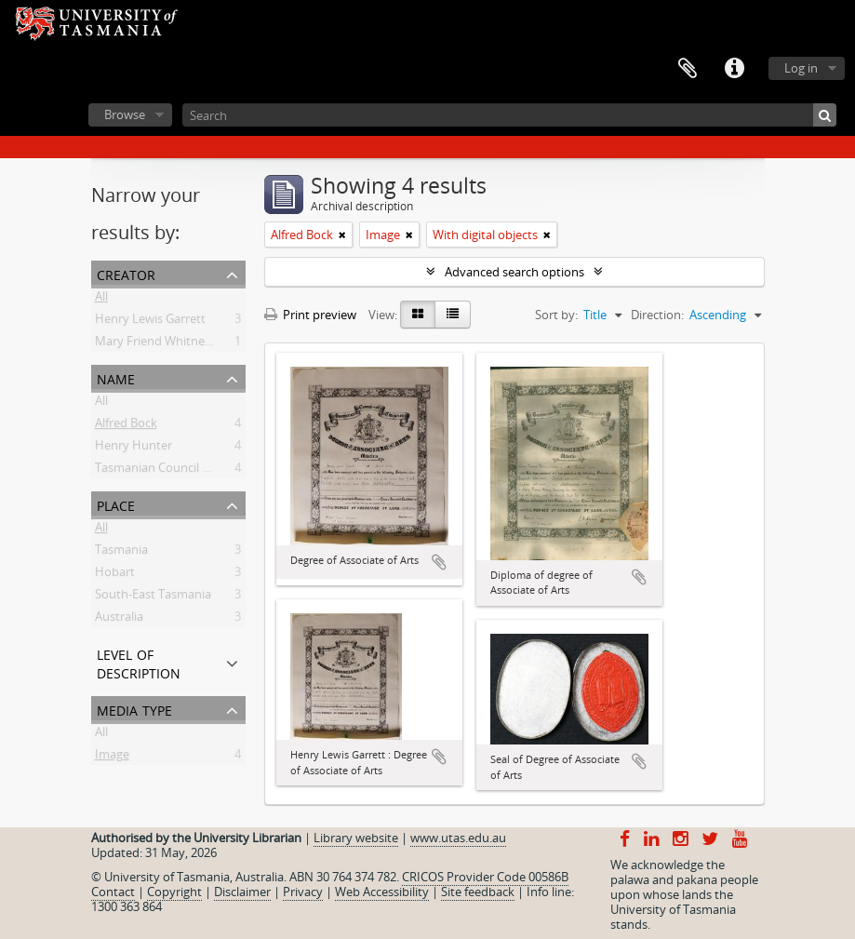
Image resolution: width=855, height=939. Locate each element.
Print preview (310, 314)
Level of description (138, 662)
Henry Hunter (133, 448)
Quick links (734, 69)
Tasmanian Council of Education (183, 471)
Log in (801, 68)
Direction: (657, 314)
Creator (126, 273)
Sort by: (556, 314)
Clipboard (687, 69)
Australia (119, 619)
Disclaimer (242, 891)
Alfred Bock (126, 426)
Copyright (174, 891)
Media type (134, 708)
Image (112, 757)
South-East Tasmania (153, 597)
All (101, 299)
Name (116, 377)
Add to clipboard (439, 562)
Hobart (115, 575)
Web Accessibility (382, 891)
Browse (124, 114)
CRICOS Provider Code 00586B (485, 876)
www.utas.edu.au (458, 837)
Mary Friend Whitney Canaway (179, 344)
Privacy (303, 891)
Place (116, 503)
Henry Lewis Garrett (150, 322)
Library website (356, 837)
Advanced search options (514, 271)
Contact (113, 891)
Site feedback (477, 891)
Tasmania (121, 552)
